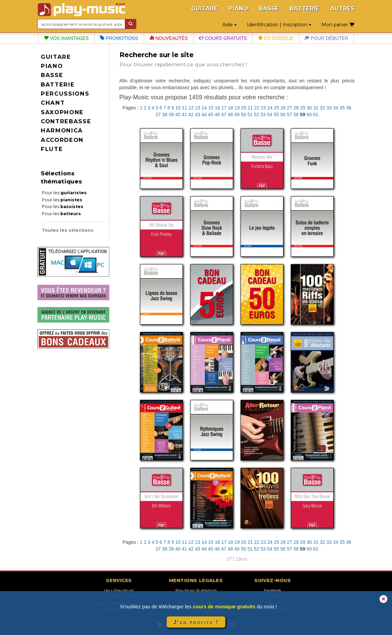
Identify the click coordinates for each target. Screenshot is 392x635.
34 (335, 107)
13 (197, 107)
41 (184, 114)
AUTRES (342, 8)
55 (276, 114)
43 (197, 114)
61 (315, 114)
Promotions (119, 38)
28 (296, 107)
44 (204, 114)
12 (191, 107)
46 (217, 114)
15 (211, 107)
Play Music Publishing (196, 590)
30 (309, 107)
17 (224, 107)
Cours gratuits (223, 38)
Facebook (272, 590)
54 (270, 114)
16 (217, 107)
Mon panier (337, 25)
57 (289, 114)
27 (289, 107)
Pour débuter (326, 38)
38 (164, 114)
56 (283, 114)
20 (243, 107)
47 (224, 114)
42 (191, 114)
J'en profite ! (196, 622)
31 (315, 107)
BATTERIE (304, 8)
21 (250, 107)
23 (263, 107)
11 (184, 107)
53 (263, 114)
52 (256, 114)
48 (230, 114)
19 (237, 107)
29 (303, 107)
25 (276, 107)
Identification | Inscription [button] (279, 25)
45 (211, 114)
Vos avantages (66, 38)
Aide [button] (229, 25)
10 (178, 107)
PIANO (238, 8)
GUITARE (204, 8)
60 (309, 114)
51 (250, 114)
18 (230, 107)
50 (243, 114)
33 (329, 107)
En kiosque (275, 38)
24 (270, 107)
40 (177, 114)
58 (296, 114)
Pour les (64, 192)
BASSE (269, 8)
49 (237, 114)
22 (256, 107)
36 (349, 107)
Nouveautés (168, 38)
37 (158, 114)
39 (171, 114)
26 (283, 107)
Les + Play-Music (119, 590)
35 (342, 107)
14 (204, 107)
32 (322, 107)
